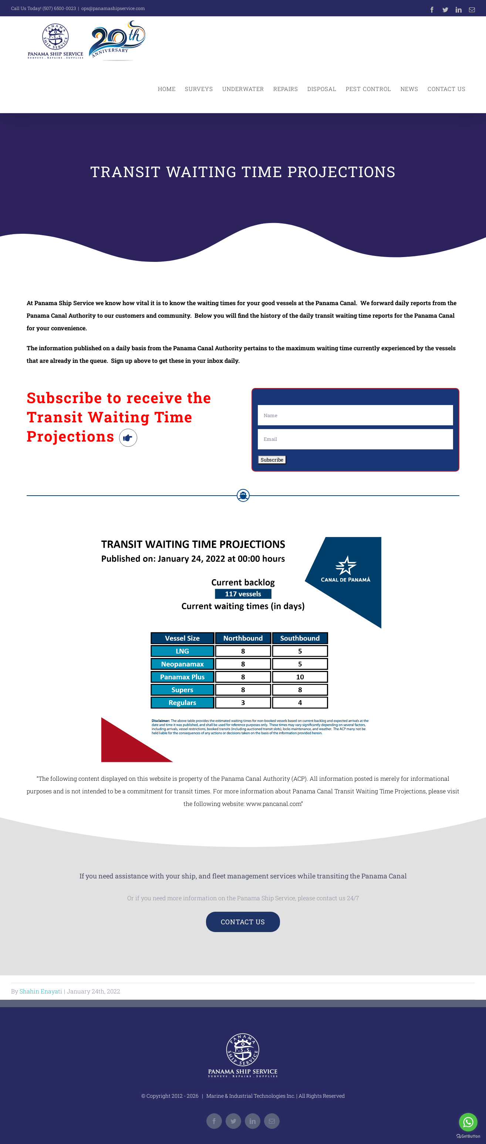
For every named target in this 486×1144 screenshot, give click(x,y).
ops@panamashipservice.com (113, 8)
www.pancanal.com (273, 803)
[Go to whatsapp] (468, 1122)
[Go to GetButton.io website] (468, 1136)
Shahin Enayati (41, 991)
